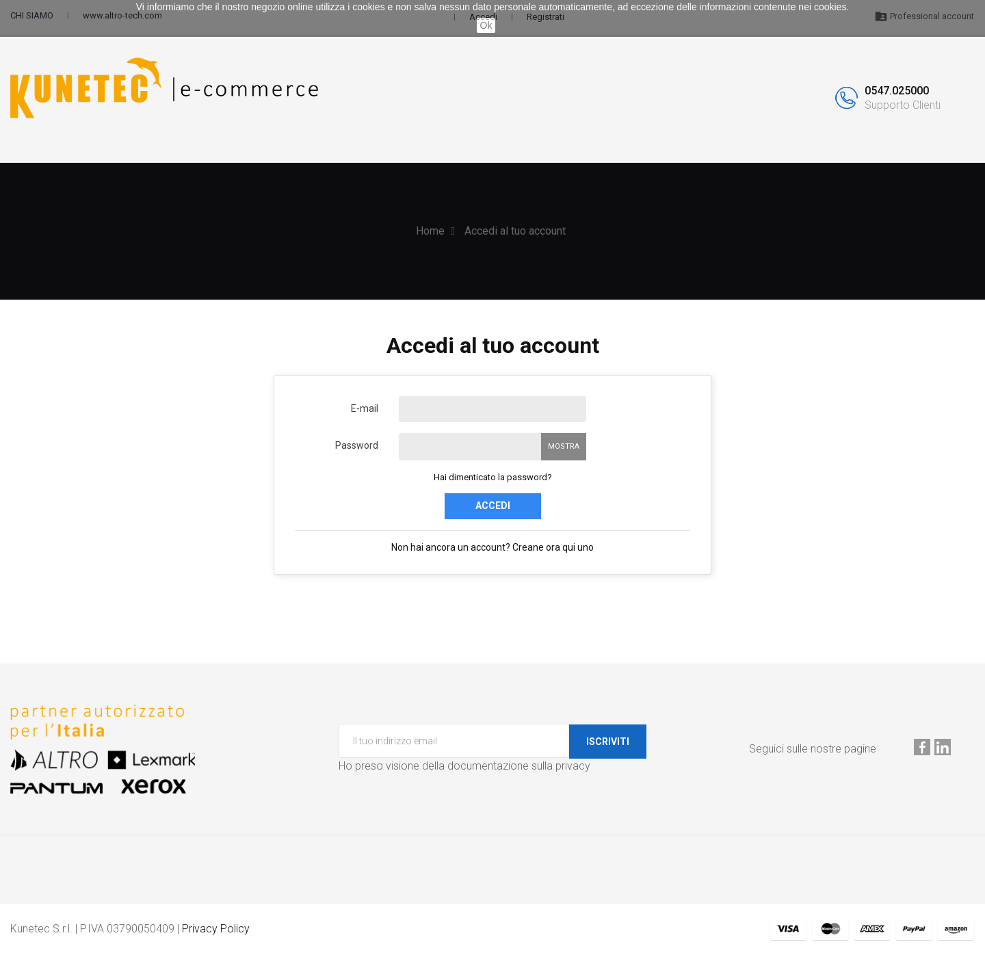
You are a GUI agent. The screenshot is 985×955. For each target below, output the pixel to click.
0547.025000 (897, 90)
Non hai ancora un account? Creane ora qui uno (492, 547)
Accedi (492, 505)
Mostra (563, 446)
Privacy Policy (216, 928)
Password (356, 445)
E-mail (364, 408)
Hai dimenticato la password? (493, 477)
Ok (486, 25)
